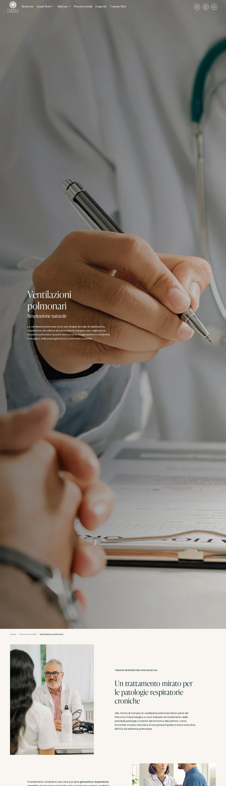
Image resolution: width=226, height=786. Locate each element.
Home (13, 634)
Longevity (101, 6)
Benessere (27, 6)
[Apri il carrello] (205, 7)
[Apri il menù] (214, 7)
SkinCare (63, 6)
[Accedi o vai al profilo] (197, 7)
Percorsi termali (83, 6)
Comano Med (118, 6)
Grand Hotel (45, 6)
